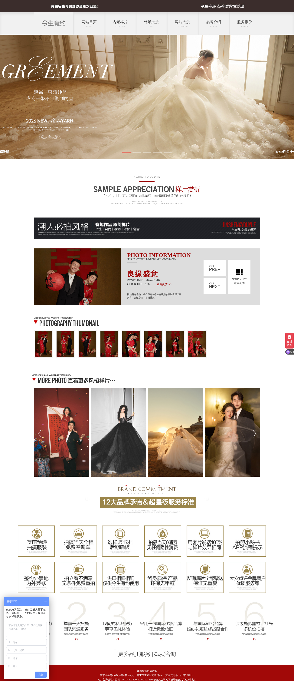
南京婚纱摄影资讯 (147, 671)
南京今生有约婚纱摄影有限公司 (117, 675)
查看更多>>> (164, 284)
